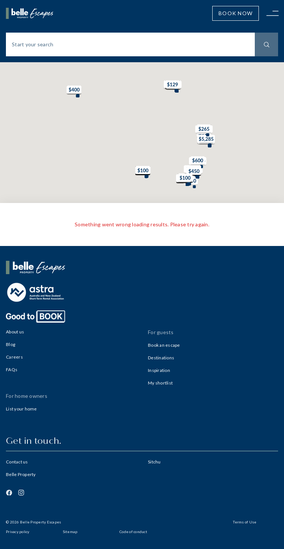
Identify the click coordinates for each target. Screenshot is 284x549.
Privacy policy (18, 531)
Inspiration (159, 370)
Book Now (236, 13)
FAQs (11, 369)
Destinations (161, 357)
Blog (10, 344)
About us (15, 332)
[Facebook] (9, 493)
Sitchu (154, 462)
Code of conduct (133, 531)
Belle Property (21, 474)
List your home (21, 409)
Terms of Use (244, 522)
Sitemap (70, 531)
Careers (14, 357)
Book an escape (164, 345)
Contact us (17, 462)
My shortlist (160, 383)
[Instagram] (21, 493)
